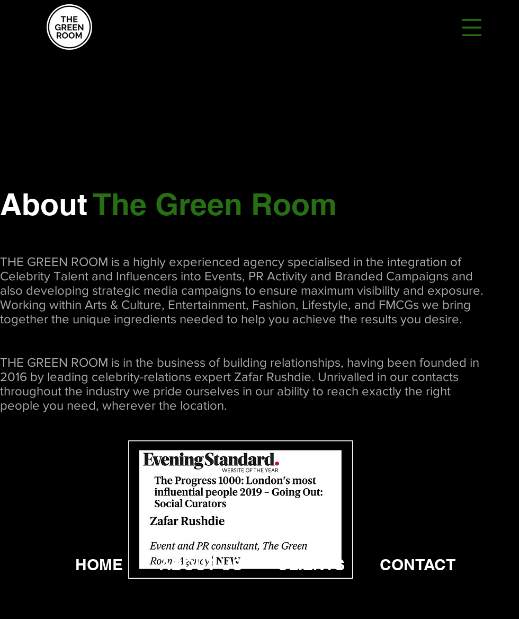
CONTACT (417, 564)
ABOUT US (201, 564)
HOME (99, 564)
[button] (471, 27)
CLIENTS (311, 564)
